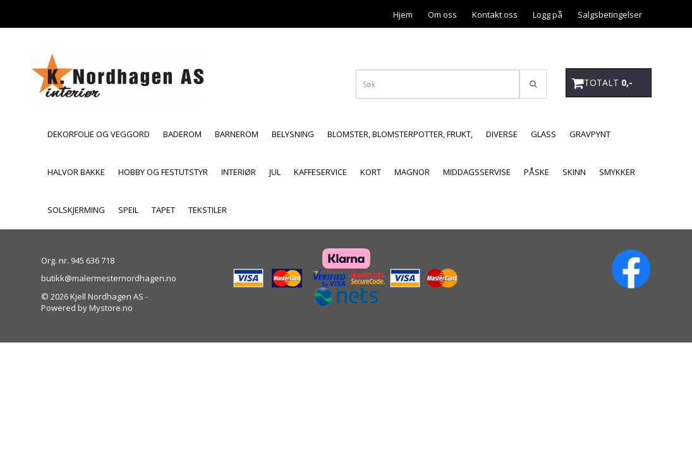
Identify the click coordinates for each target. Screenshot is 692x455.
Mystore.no (111, 307)
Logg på (547, 14)
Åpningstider (617, 41)
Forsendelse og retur (431, 41)
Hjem (403, 14)
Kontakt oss (495, 14)
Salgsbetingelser (610, 14)
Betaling (501, 41)
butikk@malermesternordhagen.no (108, 278)
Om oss (442, 14)
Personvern (555, 41)
